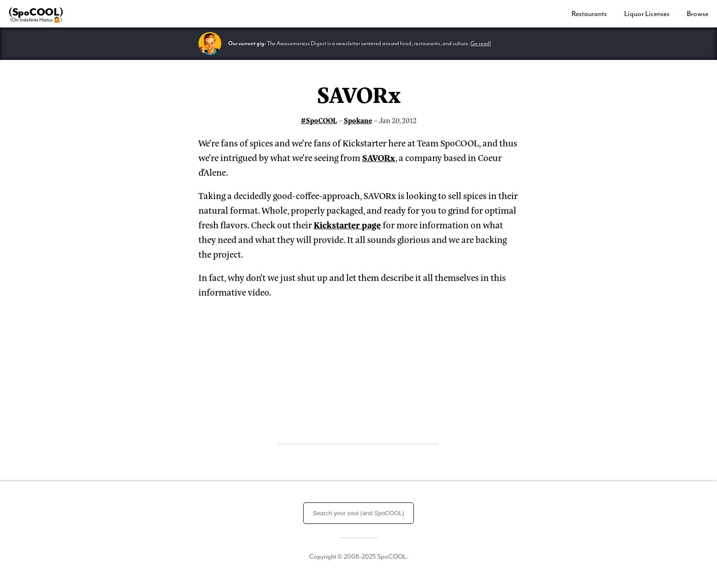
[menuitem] (594, 13)
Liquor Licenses (647, 13)
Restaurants (590, 13)
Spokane (358, 120)
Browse (697, 13)
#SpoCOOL (319, 120)
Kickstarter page (347, 224)
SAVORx (359, 93)
